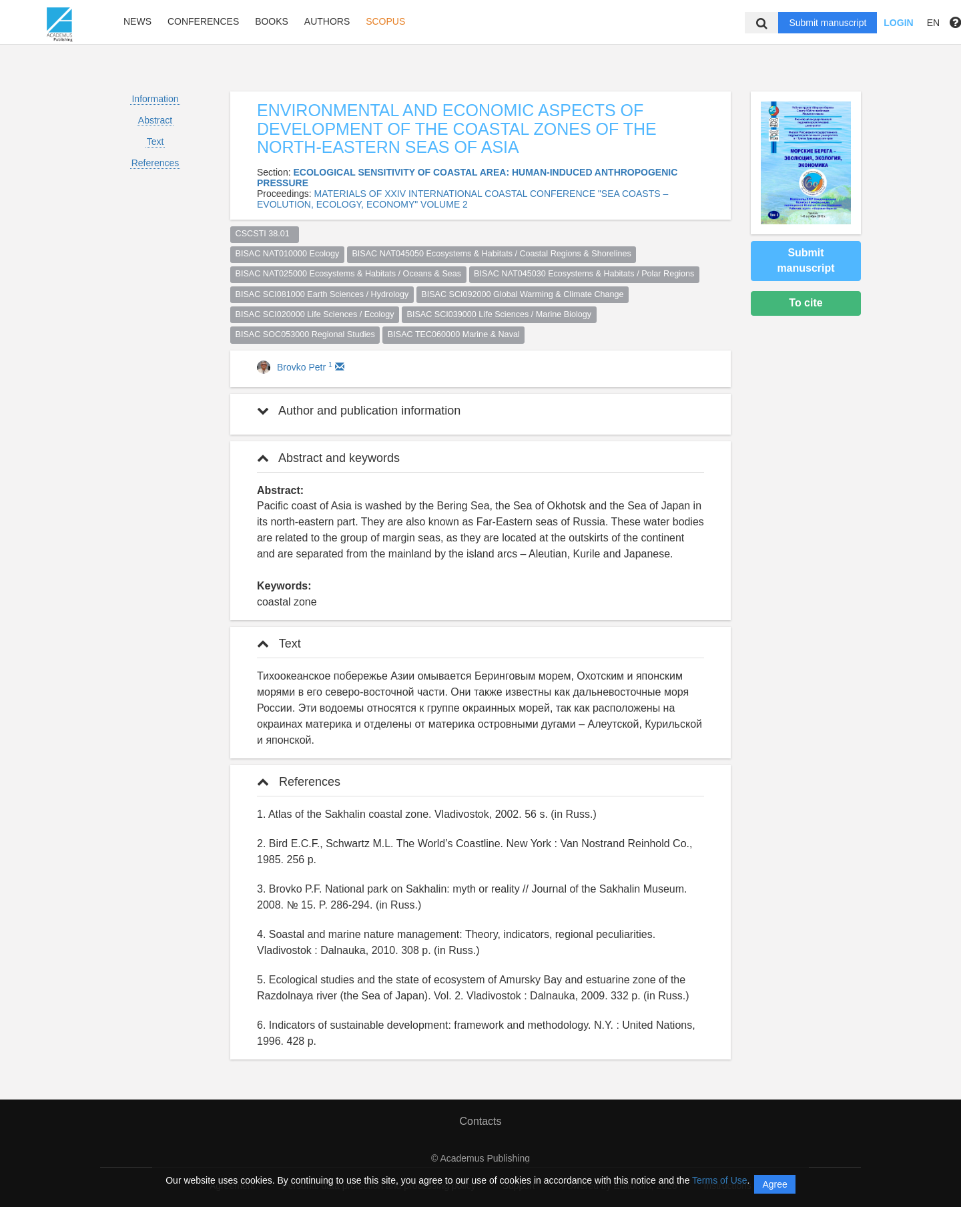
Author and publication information (358, 410)
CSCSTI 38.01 (265, 233)
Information (154, 98)
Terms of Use (719, 1180)
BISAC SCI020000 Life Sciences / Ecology (315, 314)
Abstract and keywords (328, 458)
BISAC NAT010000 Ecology (288, 253)
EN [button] (933, 22)
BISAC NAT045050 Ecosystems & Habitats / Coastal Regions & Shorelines (491, 253)
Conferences (203, 21)
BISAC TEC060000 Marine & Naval (454, 334)
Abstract (155, 120)
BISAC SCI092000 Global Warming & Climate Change (522, 294)
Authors (327, 21)
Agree (774, 1184)
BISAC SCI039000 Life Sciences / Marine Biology (499, 314)
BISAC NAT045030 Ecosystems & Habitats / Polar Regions (584, 273)
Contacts (480, 1121)
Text (155, 141)
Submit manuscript (827, 22)
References (155, 163)
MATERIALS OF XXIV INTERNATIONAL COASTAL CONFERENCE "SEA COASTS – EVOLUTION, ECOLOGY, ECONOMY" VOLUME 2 (462, 199)
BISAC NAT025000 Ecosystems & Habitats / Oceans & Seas (349, 273)
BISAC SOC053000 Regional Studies (305, 334)
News (137, 21)
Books (271, 21)
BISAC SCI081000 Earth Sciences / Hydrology (322, 294)
